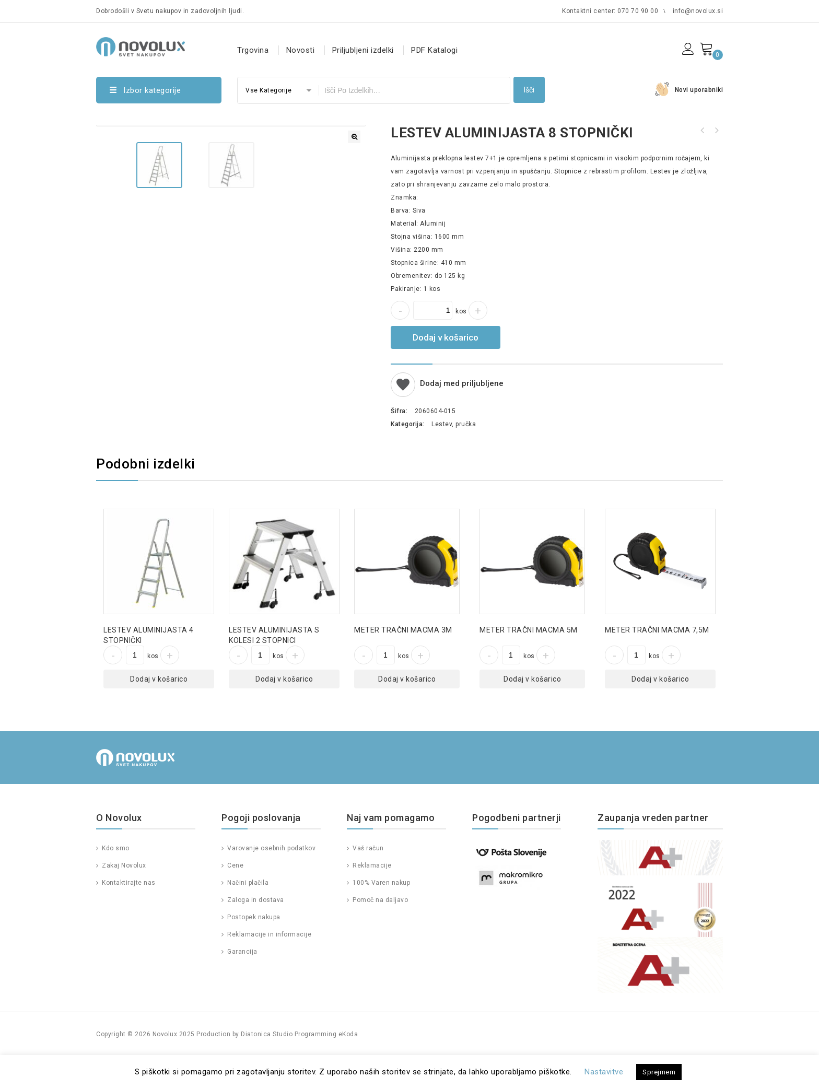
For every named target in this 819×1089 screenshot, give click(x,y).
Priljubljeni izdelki (363, 50)
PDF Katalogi (434, 50)
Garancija (242, 984)
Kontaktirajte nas (128, 915)
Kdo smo (115, 880)
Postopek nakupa (253, 949)
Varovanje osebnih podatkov (271, 880)
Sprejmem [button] (658, 1072)
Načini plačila (247, 915)
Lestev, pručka (453, 424)
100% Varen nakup (381, 915)
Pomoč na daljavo (379, 932)
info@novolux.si (698, 11)
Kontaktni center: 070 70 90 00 (610, 11)
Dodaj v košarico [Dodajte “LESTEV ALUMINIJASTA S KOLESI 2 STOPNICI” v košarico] (284, 711)
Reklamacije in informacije (269, 966)
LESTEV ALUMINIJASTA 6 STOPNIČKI (702, 130)
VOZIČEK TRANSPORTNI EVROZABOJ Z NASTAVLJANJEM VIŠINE (716, 130)
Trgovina (252, 50)
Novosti (300, 50)
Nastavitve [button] (603, 1071)
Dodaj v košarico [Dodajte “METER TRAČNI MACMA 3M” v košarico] (407, 711)
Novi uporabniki (699, 89)
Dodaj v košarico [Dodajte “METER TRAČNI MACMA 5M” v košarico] (532, 711)
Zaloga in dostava (255, 932)
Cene (235, 897)
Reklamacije (371, 897)
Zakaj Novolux (123, 897)
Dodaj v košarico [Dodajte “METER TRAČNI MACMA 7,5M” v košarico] (660, 711)
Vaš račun (367, 880)
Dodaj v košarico (445, 337)
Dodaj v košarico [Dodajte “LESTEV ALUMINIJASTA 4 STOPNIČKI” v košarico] (159, 711)
